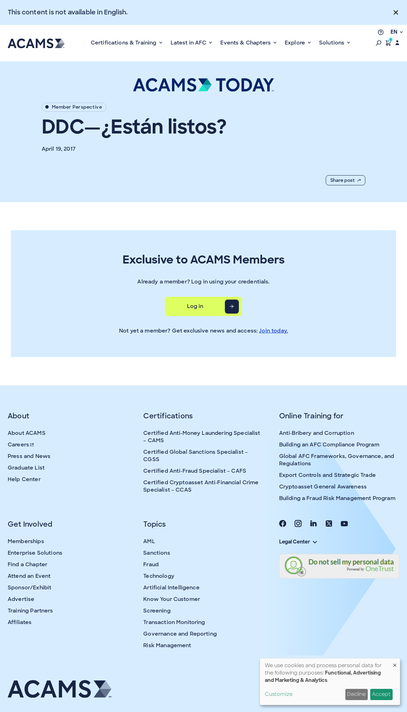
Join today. (273, 330)
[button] (378, 43)
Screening (156, 610)
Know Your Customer (171, 599)
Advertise (21, 599)
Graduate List (26, 467)
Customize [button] (278, 694)
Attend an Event (29, 576)
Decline (356, 694)
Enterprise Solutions (35, 552)
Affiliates (20, 622)
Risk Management (167, 645)
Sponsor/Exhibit (29, 587)
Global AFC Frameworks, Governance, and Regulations (336, 460)
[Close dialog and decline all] (394, 662)
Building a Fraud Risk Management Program (337, 498)
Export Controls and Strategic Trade (327, 475)
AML (149, 541)
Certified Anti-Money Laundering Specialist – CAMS (201, 437)
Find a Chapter (27, 564)
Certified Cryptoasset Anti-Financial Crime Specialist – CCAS (200, 486)
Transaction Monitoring (174, 622)
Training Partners (30, 610)
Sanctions (156, 552)
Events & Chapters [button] (246, 42)
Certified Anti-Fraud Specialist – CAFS (194, 470)
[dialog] (330, 681)
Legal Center (298, 542)
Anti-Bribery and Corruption (316, 433)
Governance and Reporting (180, 633)
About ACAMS (27, 433)
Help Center (24, 479)
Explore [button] (295, 42)
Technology (158, 576)
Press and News (29, 456)
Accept (381, 694)
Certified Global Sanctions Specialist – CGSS (195, 456)
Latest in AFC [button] (189, 42)
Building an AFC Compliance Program (329, 444)
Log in (195, 306)
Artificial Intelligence (171, 587)
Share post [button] (345, 180)
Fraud (151, 564)
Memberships (26, 541)
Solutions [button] (332, 42)
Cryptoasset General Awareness (323, 486)
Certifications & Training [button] (124, 42)
